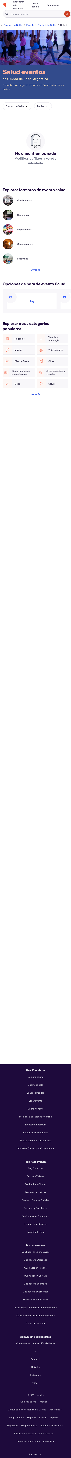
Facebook (35, 1359)
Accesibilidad (35, 1433)
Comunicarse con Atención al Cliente (35, 1343)
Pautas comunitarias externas (35, 1140)
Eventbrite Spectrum (35, 1124)
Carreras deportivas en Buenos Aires (35, 1315)
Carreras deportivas (35, 1192)
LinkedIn (35, 1367)
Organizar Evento (36, 1231)
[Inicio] (5, 5)
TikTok (35, 1383)
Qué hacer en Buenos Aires (35, 1251)
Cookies (49, 1433)
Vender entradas (35, 1092)
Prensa (43, 1417)
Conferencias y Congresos (35, 1216)
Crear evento (35, 1100)
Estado (44, 1425)
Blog (11, 1417)
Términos (56, 1425)
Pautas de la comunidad (35, 1132)
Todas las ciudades (35, 1323)
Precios (43, 1401)
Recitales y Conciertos (35, 1208)
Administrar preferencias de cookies (35, 1441)
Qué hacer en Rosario (35, 1267)
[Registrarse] (53, 5)
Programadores (29, 1425)
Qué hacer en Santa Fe (35, 1283)
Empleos (31, 1417)
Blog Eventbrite (35, 1168)
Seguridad (12, 1425)
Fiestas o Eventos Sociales (35, 1200)
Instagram (35, 1375)
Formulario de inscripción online (35, 1116)
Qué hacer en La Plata (35, 1275)
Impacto (54, 1417)
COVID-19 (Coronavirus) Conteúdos (35, 1148)
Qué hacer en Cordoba (35, 1259)
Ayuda (20, 1417)
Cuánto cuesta (35, 1084)
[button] (17, 106)
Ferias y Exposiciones (35, 1224)
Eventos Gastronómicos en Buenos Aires (35, 1307)
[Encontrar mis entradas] (18, 5)
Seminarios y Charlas (36, 1184)
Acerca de (55, 1409)
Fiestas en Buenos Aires (35, 1299)
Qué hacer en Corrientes (35, 1291)
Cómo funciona (36, 1076)
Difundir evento (35, 1108)
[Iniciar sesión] (35, 5)
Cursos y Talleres (35, 1176)
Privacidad (19, 1433)
